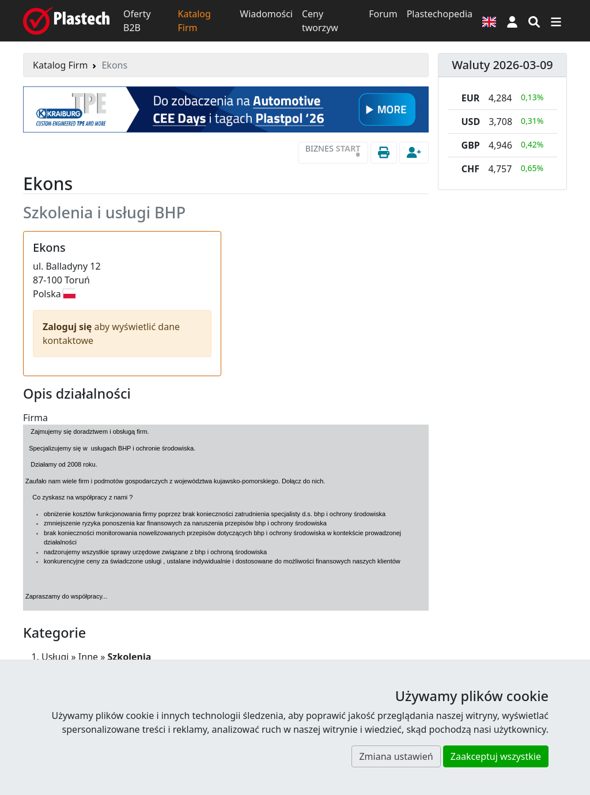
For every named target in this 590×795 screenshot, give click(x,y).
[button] (512, 21)
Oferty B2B (137, 20)
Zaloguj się (68, 326)
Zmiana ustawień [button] (396, 756)
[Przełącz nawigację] (556, 21)
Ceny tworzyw (320, 20)
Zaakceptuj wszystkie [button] (496, 756)
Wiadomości (266, 13)
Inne (88, 656)
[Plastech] (66, 21)
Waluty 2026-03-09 (502, 65)
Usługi (55, 656)
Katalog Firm (194, 20)
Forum (383, 13)
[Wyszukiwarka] (534, 21)
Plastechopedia (439, 13)
